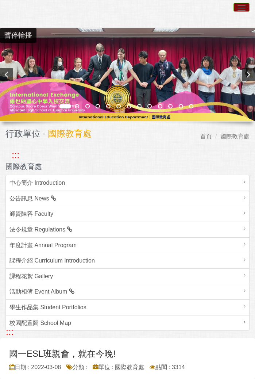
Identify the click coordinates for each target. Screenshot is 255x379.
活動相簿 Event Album (41, 291)
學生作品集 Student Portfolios (47, 307)
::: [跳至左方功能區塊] (15, 155)
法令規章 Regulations (40, 229)
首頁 (206, 136)
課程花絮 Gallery (31, 276)
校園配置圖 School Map (40, 323)
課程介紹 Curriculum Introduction (52, 260)
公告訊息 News (32, 198)
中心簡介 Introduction (37, 183)
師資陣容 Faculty (31, 214)
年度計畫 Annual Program (43, 245)
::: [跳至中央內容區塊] (9, 331)
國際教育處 (235, 136)
